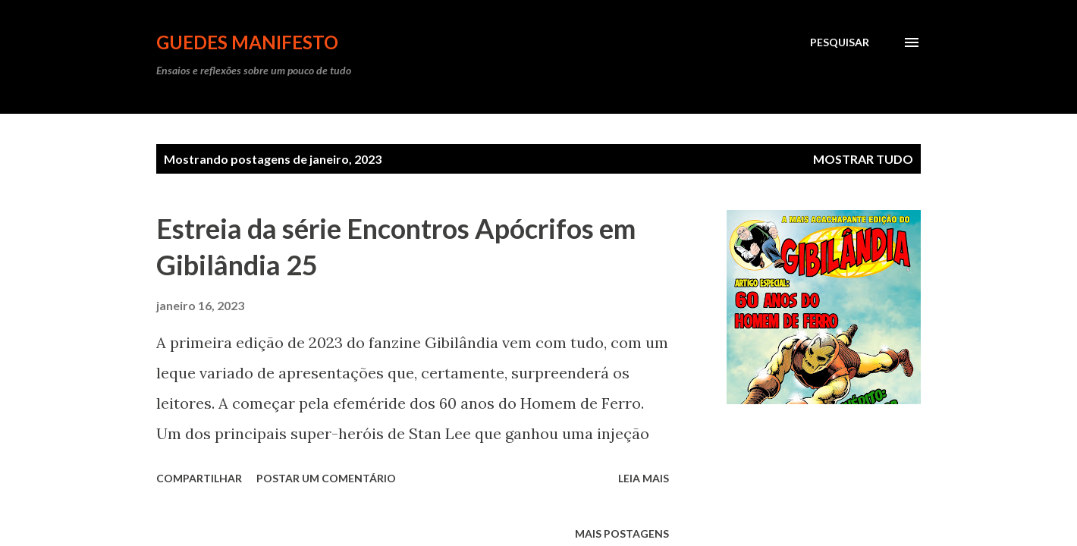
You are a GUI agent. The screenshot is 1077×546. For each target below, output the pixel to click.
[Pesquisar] (839, 42)
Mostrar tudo (863, 159)
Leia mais (643, 478)
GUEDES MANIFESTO (247, 42)
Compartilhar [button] (199, 478)
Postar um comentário (326, 478)
